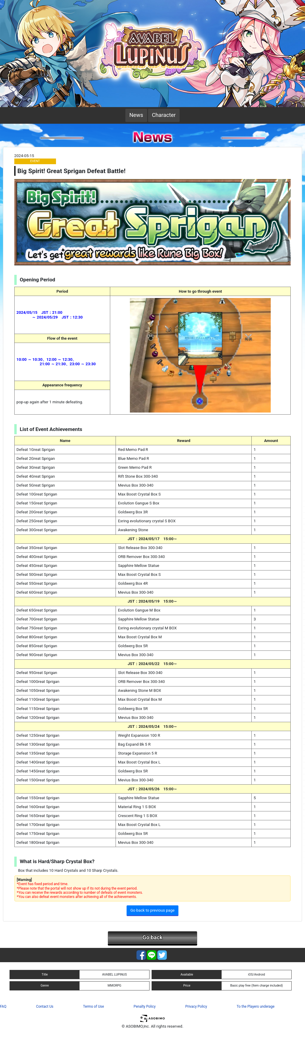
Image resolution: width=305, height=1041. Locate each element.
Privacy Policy (196, 1006)
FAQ (3, 1006)
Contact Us (44, 1006)
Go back (152, 937)
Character (164, 115)
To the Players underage (256, 1006)
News (136, 115)
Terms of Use (93, 1006)
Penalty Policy (145, 1006)
